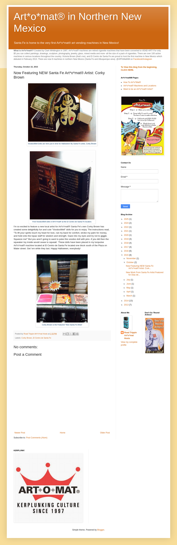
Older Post (105, 433)
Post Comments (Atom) (36, 437)
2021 (126, 231)
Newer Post (19, 433)
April (128, 291)
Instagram (147, 59)
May (128, 288)
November (131, 258)
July (128, 280)
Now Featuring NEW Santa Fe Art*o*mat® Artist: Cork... (139, 267)
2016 (126, 251)
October (130, 262)
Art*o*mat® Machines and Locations (139, 86)
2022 (126, 227)
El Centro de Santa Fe (42, 338)
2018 (126, 243)
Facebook (137, 59)
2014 (126, 301)
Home (62, 433)
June (128, 284)
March (129, 296)
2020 (126, 235)
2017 (126, 247)
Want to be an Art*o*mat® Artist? (138, 89)
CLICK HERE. (127, 70)
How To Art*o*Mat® (132, 82)
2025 (126, 219)
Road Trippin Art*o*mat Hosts (130, 335)
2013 (126, 305)
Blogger (100, 530)
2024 (126, 223)
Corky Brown (26, 338)
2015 (126, 255)
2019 (126, 239)
